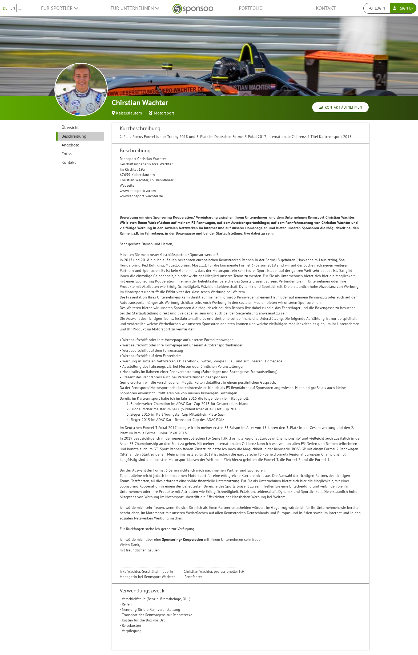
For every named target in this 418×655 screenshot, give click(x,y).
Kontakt (326, 8)
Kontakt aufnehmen (340, 107)
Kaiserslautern (129, 113)
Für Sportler (59, 8)
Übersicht (70, 127)
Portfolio (251, 8)
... (19, 8)
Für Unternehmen (135, 8)
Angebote (70, 145)
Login (377, 8)
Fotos (67, 153)
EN (12, 8)
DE (5, 8)
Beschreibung (74, 136)
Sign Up (403, 8)
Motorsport (164, 113)
